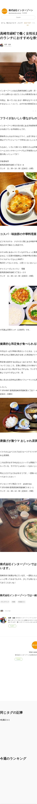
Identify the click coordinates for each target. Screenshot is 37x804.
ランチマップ (5, 602)
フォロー (18, 17)
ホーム (3, 23)
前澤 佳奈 (7, 44)
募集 (33, 23)
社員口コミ (22, 602)
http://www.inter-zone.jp (15, 13)
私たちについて (11, 23)
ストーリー (27, 23)
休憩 (14, 602)
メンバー (20, 23)
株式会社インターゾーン (21, 10)
